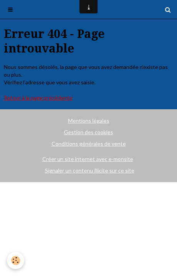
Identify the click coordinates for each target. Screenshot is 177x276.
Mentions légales (88, 120)
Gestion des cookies (88, 132)
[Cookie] (15, 260)
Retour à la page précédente (38, 97)
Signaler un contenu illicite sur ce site (89, 170)
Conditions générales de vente (89, 143)
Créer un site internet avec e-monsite (87, 159)
